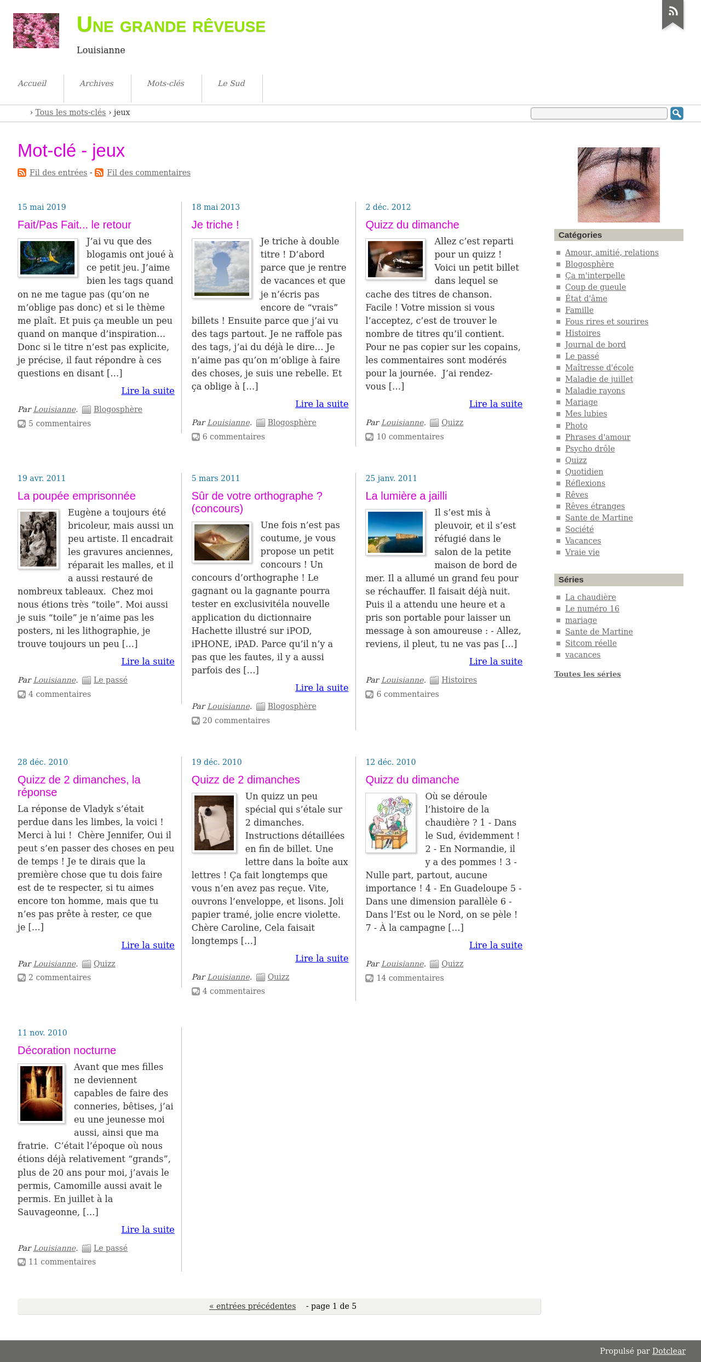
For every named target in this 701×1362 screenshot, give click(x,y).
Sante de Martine (599, 517)
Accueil (22, 111)
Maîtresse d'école (599, 367)
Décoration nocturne (67, 1050)
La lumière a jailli (406, 496)
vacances (583, 654)
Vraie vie (582, 552)
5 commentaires (59, 423)
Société (579, 529)
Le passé (111, 680)
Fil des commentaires (149, 172)
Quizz (452, 422)
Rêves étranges (595, 506)
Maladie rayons (595, 390)
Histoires (459, 680)
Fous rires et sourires (606, 321)
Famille (579, 310)
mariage (581, 620)
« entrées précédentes (252, 1306)
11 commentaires (62, 1261)
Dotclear (669, 1351)
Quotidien (584, 471)
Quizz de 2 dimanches (246, 780)
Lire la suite (147, 391)
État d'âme (586, 298)
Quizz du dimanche (412, 225)
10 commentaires (410, 436)
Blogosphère (118, 409)
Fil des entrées (59, 172)
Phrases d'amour (597, 437)
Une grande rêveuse (171, 24)
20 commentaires (236, 720)
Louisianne (54, 409)
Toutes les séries (587, 674)
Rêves (576, 494)
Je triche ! (215, 225)
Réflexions (585, 483)
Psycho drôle (590, 448)
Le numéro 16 (592, 608)
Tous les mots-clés (71, 112)
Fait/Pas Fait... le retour (74, 225)
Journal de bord (595, 344)
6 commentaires (234, 436)
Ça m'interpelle (595, 275)
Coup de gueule (595, 287)
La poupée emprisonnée (77, 496)
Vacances (583, 540)
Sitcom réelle (591, 643)
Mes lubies (586, 413)
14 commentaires (410, 978)
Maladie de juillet (599, 379)
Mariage (581, 402)
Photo (576, 425)
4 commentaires (59, 694)
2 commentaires (59, 977)
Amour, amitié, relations (612, 252)
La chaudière (590, 597)
